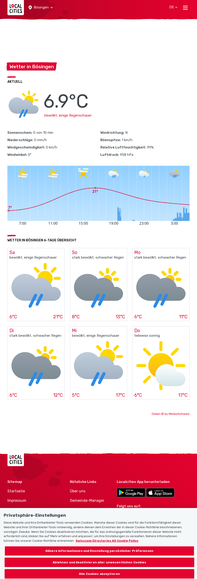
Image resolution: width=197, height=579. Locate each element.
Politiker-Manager (85, 510)
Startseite (16, 491)
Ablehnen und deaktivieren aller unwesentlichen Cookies (99, 566)
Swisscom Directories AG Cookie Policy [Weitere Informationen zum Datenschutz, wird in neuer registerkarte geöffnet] (107, 545)
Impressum (16, 500)
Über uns (77, 491)
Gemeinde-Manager (87, 500)
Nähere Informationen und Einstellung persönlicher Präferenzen (99, 555)
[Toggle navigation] (185, 7)
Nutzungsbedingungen (27, 510)
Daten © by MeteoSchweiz (171, 414)
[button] (41, 7)
